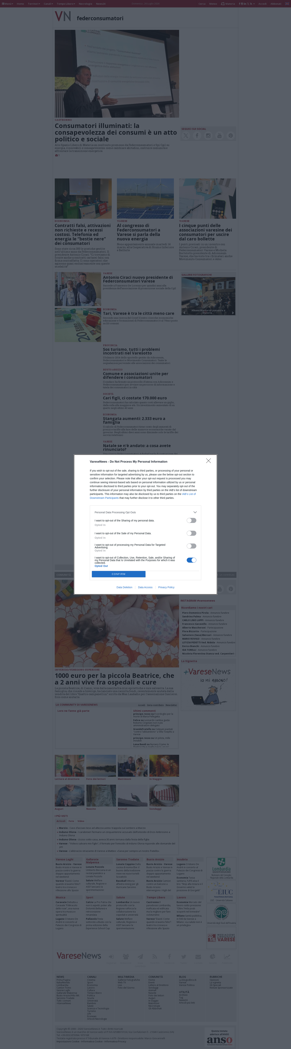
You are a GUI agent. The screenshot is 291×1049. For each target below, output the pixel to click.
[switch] (191, 520)
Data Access (145, 587)
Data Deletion (124, 587)
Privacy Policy (166, 587)
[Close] (209, 461)
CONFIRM (119, 574)
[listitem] (145, 512)
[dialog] (145, 524)
